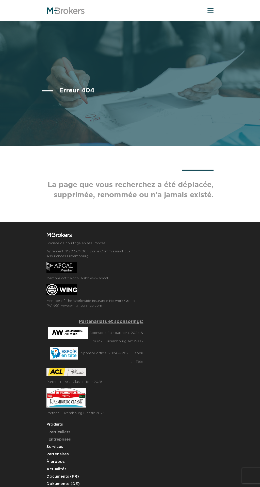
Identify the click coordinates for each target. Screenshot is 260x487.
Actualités (56, 469)
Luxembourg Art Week (124, 341)
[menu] (210, 11)
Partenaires (57, 454)
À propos (55, 461)
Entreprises (59, 439)
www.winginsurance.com (81, 305)
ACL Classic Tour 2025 (83, 381)
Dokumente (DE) (63, 483)
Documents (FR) (62, 476)
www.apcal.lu (100, 278)
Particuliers (59, 432)
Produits (54, 424)
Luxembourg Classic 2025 (83, 413)
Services (54, 446)
